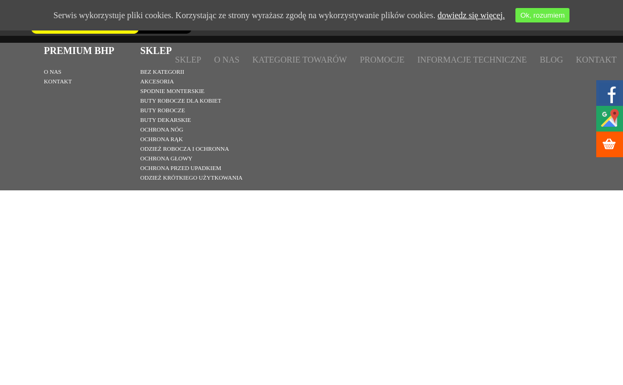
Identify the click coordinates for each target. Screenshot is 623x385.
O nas (227, 59)
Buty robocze (162, 110)
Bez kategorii (162, 71)
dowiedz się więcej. (471, 15)
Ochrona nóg (161, 129)
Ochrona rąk (161, 139)
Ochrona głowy (166, 158)
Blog (551, 59)
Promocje (382, 59)
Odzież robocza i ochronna (184, 148)
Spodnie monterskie (172, 91)
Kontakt (596, 59)
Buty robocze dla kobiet (180, 100)
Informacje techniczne (472, 59)
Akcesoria (157, 81)
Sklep (188, 59)
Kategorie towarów (299, 59)
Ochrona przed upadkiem (180, 168)
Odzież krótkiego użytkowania (191, 177)
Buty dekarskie (165, 120)
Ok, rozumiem (542, 15)
